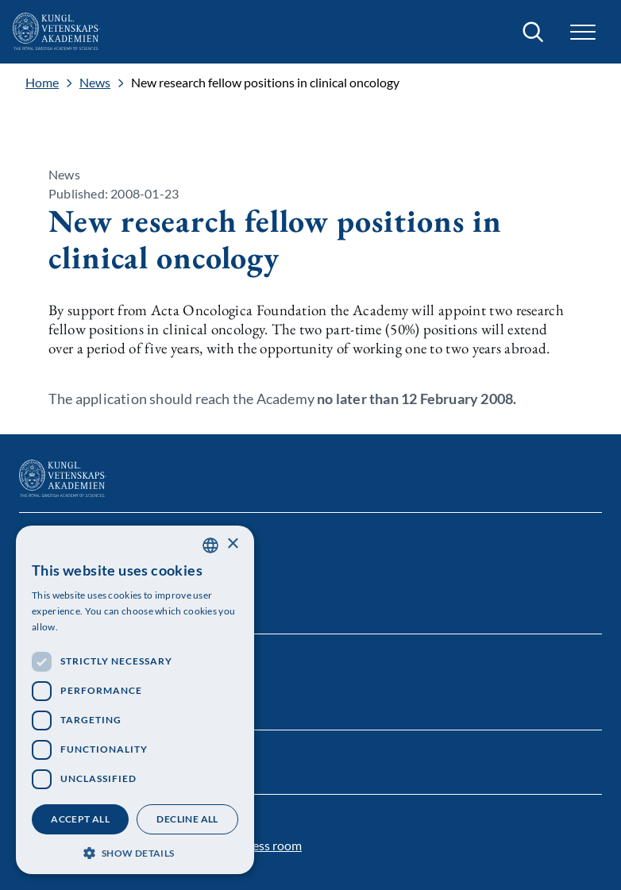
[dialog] (135, 700)
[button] (583, 32)
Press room (271, 845)
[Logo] (56, 32)
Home (42, 82)
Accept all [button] (80, 819)
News (94, 82)
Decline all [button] (187, 819)
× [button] (232, 544)
